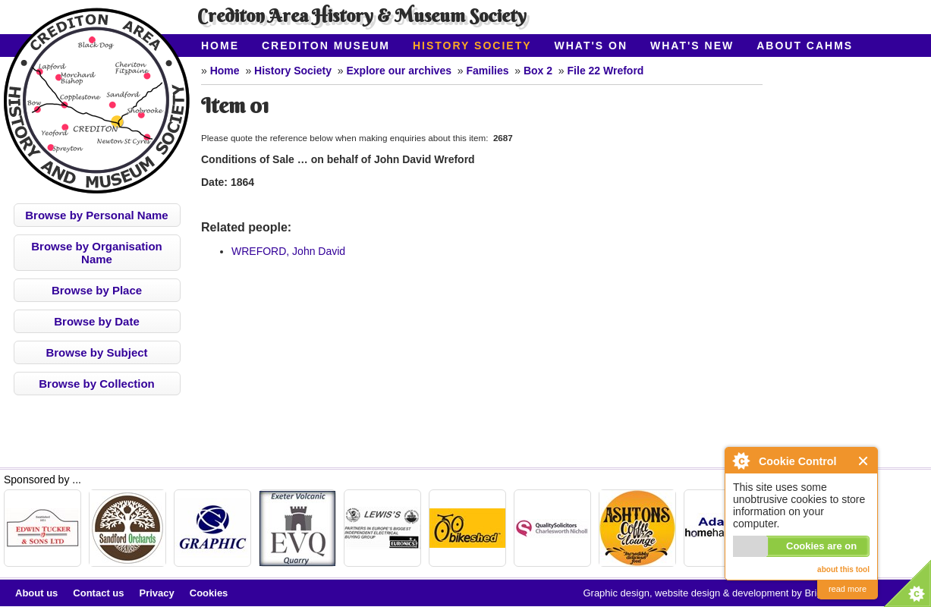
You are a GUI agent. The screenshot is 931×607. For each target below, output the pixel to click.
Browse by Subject (96, 352)
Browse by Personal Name (96, 215)
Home (220, 45)
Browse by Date (97, 321)
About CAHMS (804, 45)
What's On (591, 45)
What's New (692, 45)
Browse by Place (97, 290)
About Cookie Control (740, 460)
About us (36, 593)
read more (848, 588)
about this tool (843, 569)
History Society (472, 45)
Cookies (209, 593)
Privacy (157, 593)
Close (864, 461)
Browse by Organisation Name (96, 253)
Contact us (98, 593)
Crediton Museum (326, 45)
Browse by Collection (97, 383)
